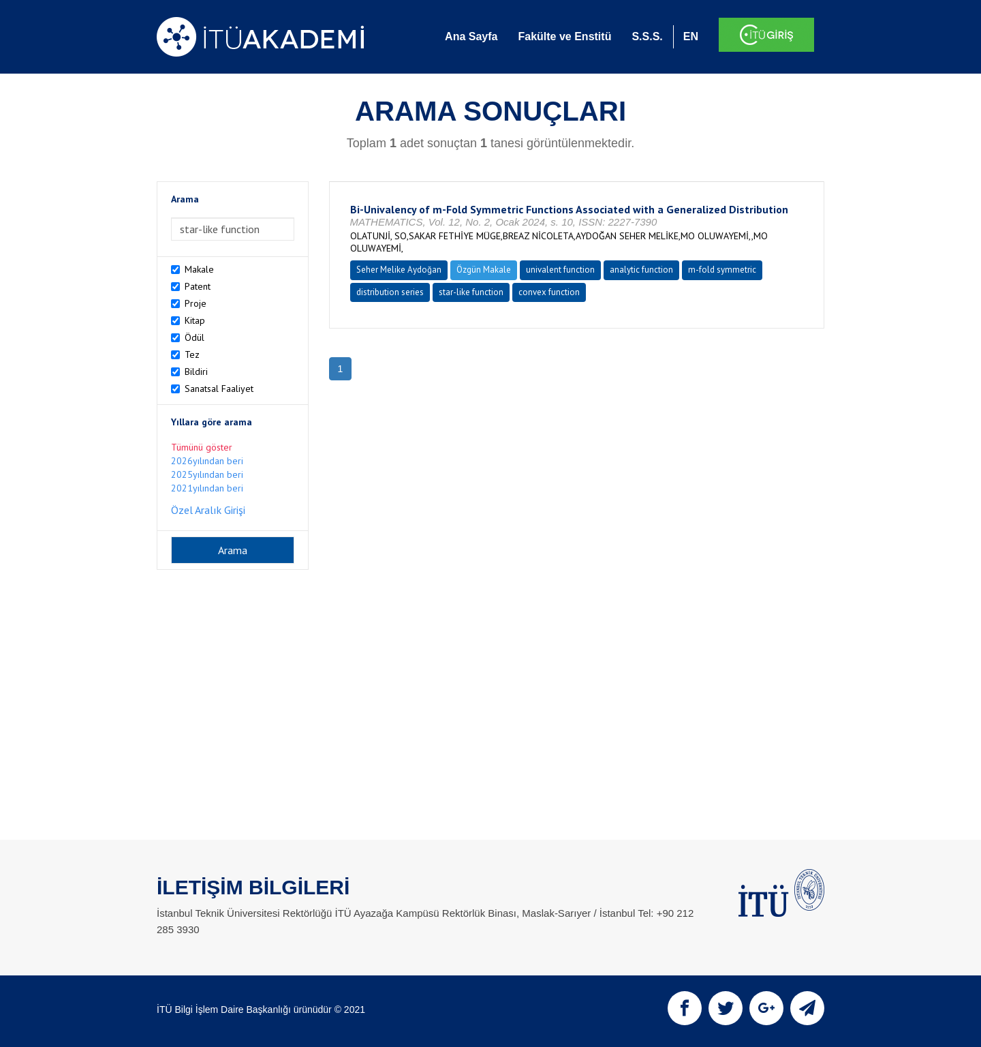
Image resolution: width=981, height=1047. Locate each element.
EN (690, 36)
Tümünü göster (201, 447)
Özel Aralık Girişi (208, 510)
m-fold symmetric (722, 269)
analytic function (641, 269)
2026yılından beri (207, 461)
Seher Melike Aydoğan (398, 269)
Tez (192, 354)
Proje (195, 303)
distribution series (390, 292)
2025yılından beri (207, 474)
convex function (549, 292)
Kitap (195, 320)
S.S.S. (647, 36)
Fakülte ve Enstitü (564, 36)
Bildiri (196, 371)
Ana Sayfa (471, 36)
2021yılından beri (207, 488)
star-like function (471, 292)
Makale (199, 269)
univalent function (560, 269)
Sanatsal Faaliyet (219, 388)
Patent (198, 286)
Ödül (194, 337)
